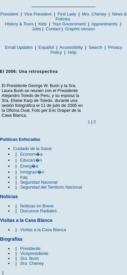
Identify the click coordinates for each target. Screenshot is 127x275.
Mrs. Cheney (94, 14)
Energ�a (29, 166)
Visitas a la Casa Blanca (43, 229)
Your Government (69, 23)
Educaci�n (31, 160)
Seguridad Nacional (38, 182)
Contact (53, 28)
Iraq (23, 177)
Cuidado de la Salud (32, 148)
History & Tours (19, 23)
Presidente (30, 248)
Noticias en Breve (36, 205)
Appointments (104, 23)
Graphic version (80, 28)
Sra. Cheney (32, 263)
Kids (42, 23)
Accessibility (71, 47)
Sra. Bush (29, 258)
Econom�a (31, 154)
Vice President (38, 14)
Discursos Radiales (38, 210)
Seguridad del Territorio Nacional (51, 187)
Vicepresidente (34, 253)
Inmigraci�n (32, 171)
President (9, 14)
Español (46, 47)
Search (95, 47)
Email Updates (19, 47)
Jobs (36, 28)
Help (72, 52)
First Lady (66, 14)
